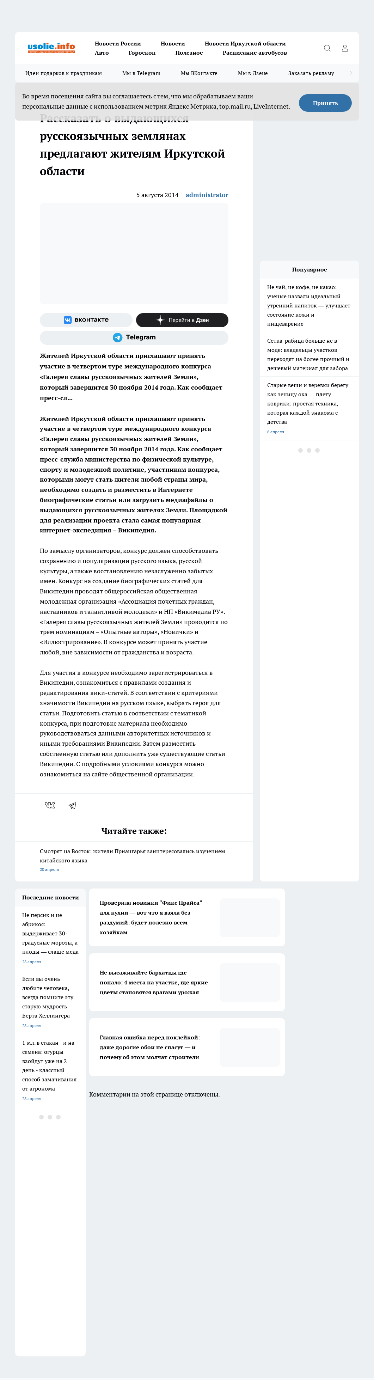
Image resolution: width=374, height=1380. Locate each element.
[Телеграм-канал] (134, 338)
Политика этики (119, 1195)
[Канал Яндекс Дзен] (182, 320)
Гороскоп (142, 52)
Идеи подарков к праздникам (63, 73)
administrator (207, 195)
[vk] (50, 805)
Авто (102, 52)
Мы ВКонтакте (199, 73)
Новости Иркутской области (245, 43)
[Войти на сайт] (345, 48)
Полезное (189, 52)
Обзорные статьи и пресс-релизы (48, 1195)
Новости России (118, 43)
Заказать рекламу (311, 73)
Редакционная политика (215, 1195)
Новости (173, 43)
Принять (325, 102)
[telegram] (75, 805)
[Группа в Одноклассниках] (320, 1153)
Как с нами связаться (36, 1204)
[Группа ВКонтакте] (86, 320)
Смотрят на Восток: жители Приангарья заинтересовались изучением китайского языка (134, 861)
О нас (108, 1204)
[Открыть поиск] (327, 48)
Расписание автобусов (255, 52)
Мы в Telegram (141, 73)
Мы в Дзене (253, 73)
